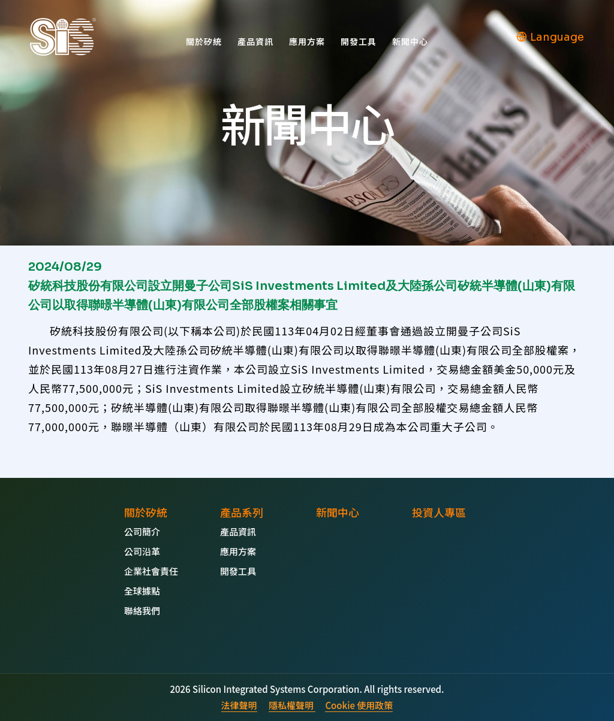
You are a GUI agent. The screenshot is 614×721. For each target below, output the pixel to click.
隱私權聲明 (292, 705)
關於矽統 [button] (204, 41)
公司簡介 (142, 531)
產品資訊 (255, 41)
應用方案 (307, 41)
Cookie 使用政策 (359, 705)
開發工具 (359, 41)
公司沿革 (142, 551)
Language (550, 37)
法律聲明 (239, 705)
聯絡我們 (142, 610)
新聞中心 (410, 41)
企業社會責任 (151, 571)
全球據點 (142, 590)
